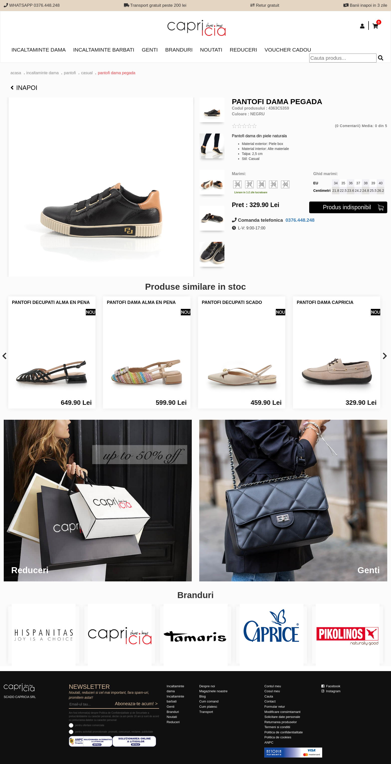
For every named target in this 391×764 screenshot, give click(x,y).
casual (87, 73)
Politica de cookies (277, 737)
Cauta (268, 696)
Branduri (179, 50)
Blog (202, 696)
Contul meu (272, 686)
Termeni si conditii (277, 727)
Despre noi (207, 686)
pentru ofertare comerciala (89, 725)
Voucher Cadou (288, 50)
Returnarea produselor (280, 722)
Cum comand (208, 701)
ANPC (268, 742)
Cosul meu (272, 691)
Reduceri (243, 50)
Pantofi (70, 73)
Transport (206, 712)
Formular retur (274, 706)
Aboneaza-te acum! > (136, 703)
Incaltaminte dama (38, 50)
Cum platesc (208, 706)
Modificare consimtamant (282, 712)
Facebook (330, 686)
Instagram (330, 691)
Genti (150, 50)
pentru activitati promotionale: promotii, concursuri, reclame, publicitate (114, 731)
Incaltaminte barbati (103, 50)
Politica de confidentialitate (283, 732)
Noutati (211, 50)
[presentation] (4, 356)
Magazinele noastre (213, 691)
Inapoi (23, 87)
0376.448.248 (299, 220)
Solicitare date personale (282, 717)
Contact (270, 701)
